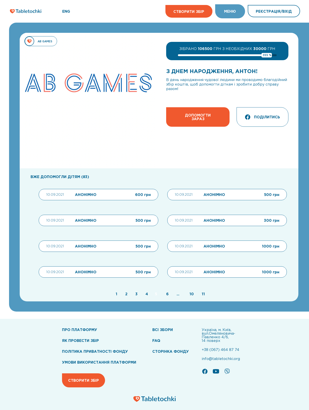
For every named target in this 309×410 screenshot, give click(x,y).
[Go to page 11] (202, 294)
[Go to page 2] (126, 294)
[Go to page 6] (167, 294)
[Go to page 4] (146, 294)
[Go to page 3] (136, 294)
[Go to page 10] (191, 294)
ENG (66, 11)
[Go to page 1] (116, 294)
